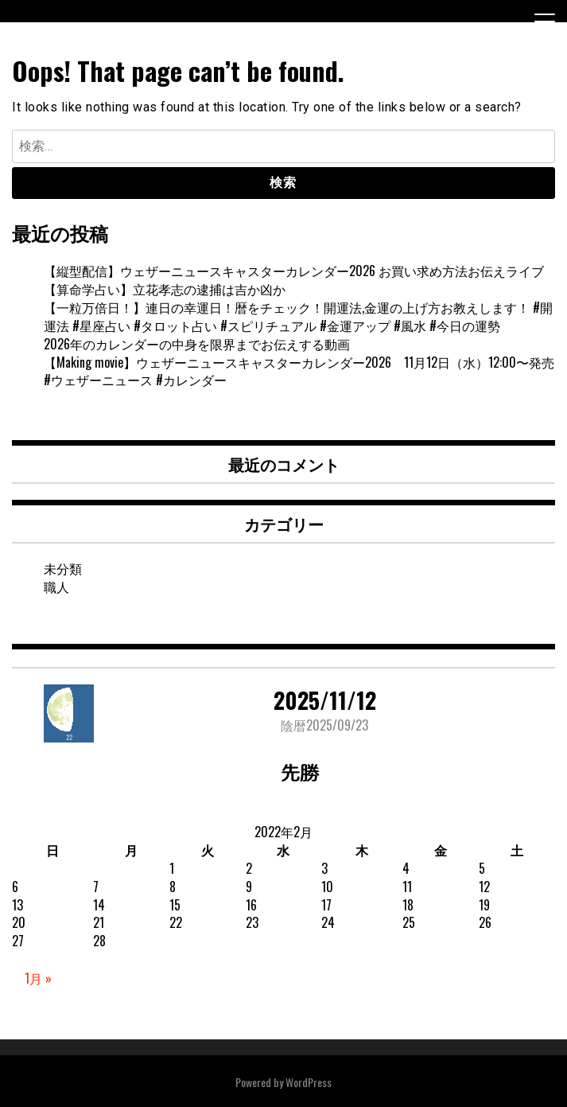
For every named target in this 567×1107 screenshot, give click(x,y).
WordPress (308, 1082)
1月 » (38, 978)
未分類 (63, 568)
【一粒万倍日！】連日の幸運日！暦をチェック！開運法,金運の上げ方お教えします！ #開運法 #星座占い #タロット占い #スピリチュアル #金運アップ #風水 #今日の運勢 (298, 316)
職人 (56, 586)
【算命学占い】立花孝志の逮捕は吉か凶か (164, 288)
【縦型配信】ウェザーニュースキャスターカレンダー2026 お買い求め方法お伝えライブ (294, 270)
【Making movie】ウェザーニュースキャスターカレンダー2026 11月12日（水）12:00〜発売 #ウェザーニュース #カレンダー (305, 371)
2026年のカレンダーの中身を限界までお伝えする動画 (197, 343)
